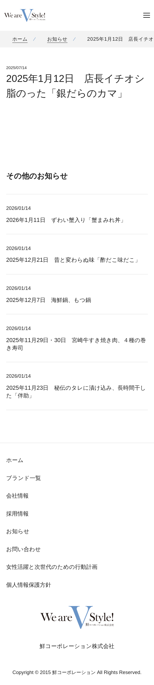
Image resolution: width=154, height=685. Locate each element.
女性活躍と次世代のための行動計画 (51, 567)
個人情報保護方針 (28, 585)
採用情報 (17, 513)
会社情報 (17, 496)
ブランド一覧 (23, 478)
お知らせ (57, 39)
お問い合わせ (23, 549)
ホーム (20, 39)
